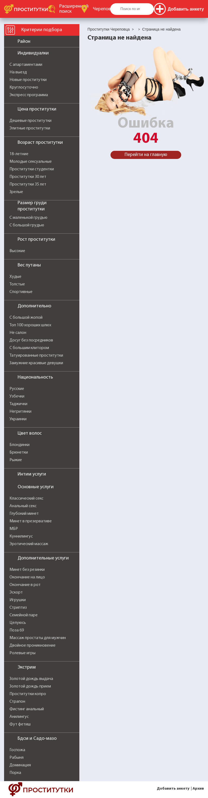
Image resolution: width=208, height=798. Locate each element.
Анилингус (19, 717)
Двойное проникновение (32, 645)
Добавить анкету (173, 789)
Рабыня (16, 757)
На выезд (18, 72)
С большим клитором (29, 348)
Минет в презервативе (30, 521)
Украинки (18, 419)
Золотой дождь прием (30, 686)
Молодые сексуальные (30, 161)
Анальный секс (23, 506)
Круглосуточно (23, 87)
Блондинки (19, 445)
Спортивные (20, 292)
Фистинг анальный (26, 709)
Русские (16, 389)
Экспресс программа (28, 95)
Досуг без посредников (31, 340)
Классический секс (26, 498)
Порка (15, 773)
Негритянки (20, 411)
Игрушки (17, 600)
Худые (15, 277)
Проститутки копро (27, 694)
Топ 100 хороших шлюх (30, 325)
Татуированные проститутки (36, 355)
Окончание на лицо (27, 577)
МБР (13, 529)
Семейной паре (23, 615)
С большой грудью (26, 225)
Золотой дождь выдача (31, 679)
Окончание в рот (25, 585)
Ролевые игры (22, 653)
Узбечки (16, 396)
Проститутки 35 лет (27, 184)
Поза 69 (16, 630)
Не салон (17, 333)
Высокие (17, 251)
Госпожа (17, 750)
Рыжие (15, 460)
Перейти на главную (146, 154)
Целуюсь (17, 623)
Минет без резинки (27, 570)
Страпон (17, 701)
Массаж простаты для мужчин (37, 638)
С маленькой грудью (28, 218)
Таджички (18, 404)
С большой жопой (26, 317)
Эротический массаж (28, 544)
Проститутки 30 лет (27, 177)
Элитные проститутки (29, 128)
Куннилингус (21, 536)
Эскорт (16, 592)
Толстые (17, 284)
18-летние (18, 154)
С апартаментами (25, 65)
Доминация (20, 765)
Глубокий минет (24, 514)
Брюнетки (18, 452)
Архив (198, 789)
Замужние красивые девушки (36, 363)
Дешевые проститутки (30, 121)
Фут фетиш (20, 724)
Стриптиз (18, 607)
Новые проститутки (28, 80)
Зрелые (16, 192)
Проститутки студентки (31, 169)
